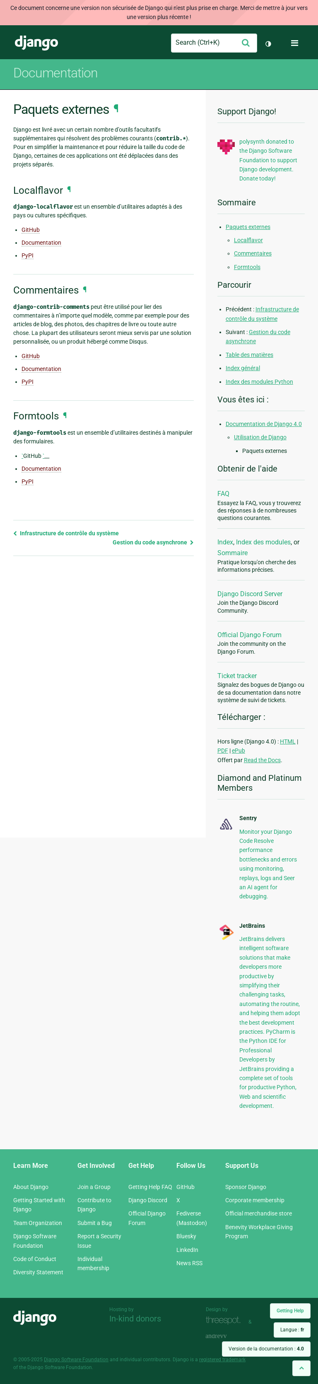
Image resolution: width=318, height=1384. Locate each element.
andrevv (225, 1336)
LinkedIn (187, 1250)
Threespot (225, 1321)
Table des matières (249, 354)
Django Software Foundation (76, 1359)
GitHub (31, 229)
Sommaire (232, 553)
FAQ (223, 494)
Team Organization (37, 1223)
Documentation (55, 73)
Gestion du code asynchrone (153, 542)
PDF (222, 750)
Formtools (247, 267)
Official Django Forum (249, 635)
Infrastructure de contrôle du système (66, 533)
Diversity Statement (38, 1272)
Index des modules (263, 542)
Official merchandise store (258, 1213)
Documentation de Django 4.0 (264, 424)
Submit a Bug (94, 1223)
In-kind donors (135, 1319)
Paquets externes (248, 227)
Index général (243, 368)
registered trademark (222, 1359)
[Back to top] (301, 1368)
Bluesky (186, 1236)
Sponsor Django (245, 1187)
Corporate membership (254, 1200)
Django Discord (147, 1200)
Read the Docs (262, 760)
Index (225, 542)
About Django (30, 1187)
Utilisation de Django (260, 437)
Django (36, 43)
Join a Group (94, 1187)
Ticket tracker (237, 676)
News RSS (189, 1263)
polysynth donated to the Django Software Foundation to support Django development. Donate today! (268, 160)
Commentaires (253, 253)
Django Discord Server (249, 594)
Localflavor (248, 240)
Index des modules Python (259, 381)
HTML (288, 741)
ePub (238, 750)
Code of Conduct (34, 1259)
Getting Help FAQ (150, 1187)
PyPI (28, 255)
